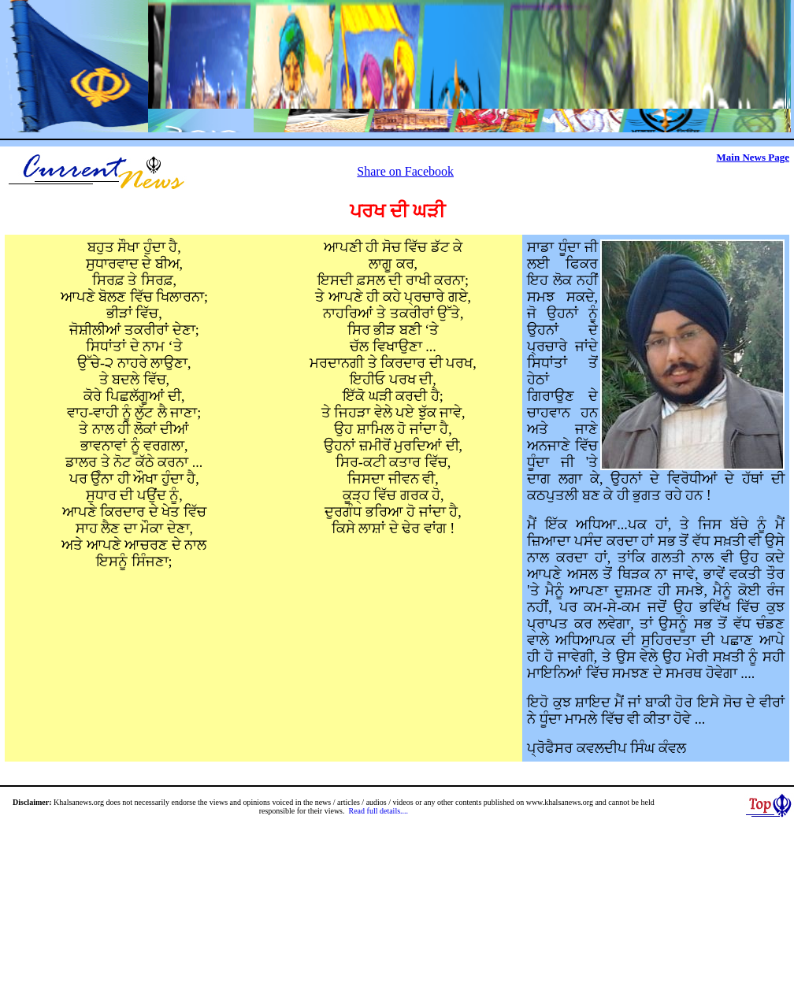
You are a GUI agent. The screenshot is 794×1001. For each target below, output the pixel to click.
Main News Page (753, 157)
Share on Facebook (405, 171)
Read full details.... (379, 810)
